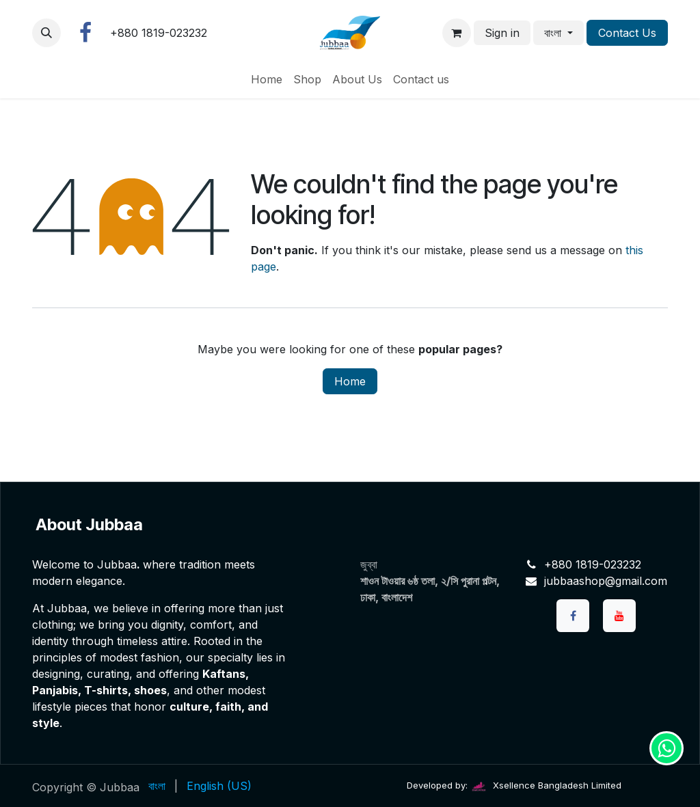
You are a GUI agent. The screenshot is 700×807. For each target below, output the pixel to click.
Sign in (502, 33)
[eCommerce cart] (456, 32)
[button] (46, 32)
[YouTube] (619, 616)
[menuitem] (266, 79)
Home (350, 381)
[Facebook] (85, 33)
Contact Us (627, 33)
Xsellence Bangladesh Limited (546, 785)
